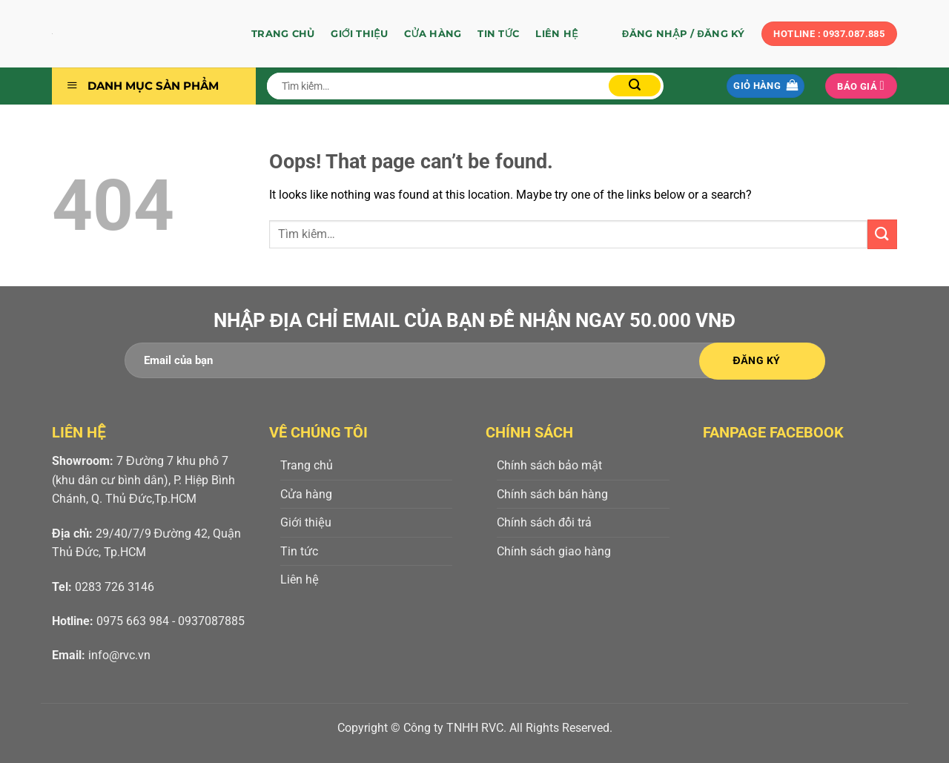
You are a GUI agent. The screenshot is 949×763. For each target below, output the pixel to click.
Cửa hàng (432, 33)
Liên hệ (556, 33)
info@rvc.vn (119, 655)
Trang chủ (282, 33)
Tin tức (498, 33)
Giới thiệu (359, 33)
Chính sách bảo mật (549, 465)
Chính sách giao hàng (554, 551)
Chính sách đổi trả (544, 522)
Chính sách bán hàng (552, 494)
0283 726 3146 (114, 587)
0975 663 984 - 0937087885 (170, 621)
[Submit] (635, 85)
